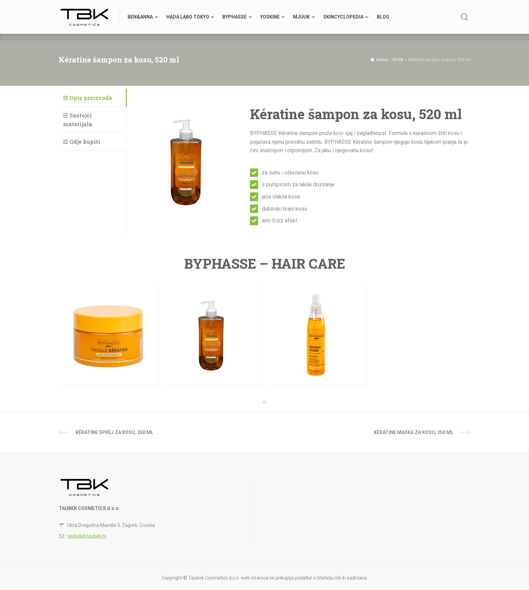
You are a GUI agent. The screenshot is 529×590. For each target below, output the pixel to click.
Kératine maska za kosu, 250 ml (413, 432)
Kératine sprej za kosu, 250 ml (115, 432)
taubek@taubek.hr (87, 536)
